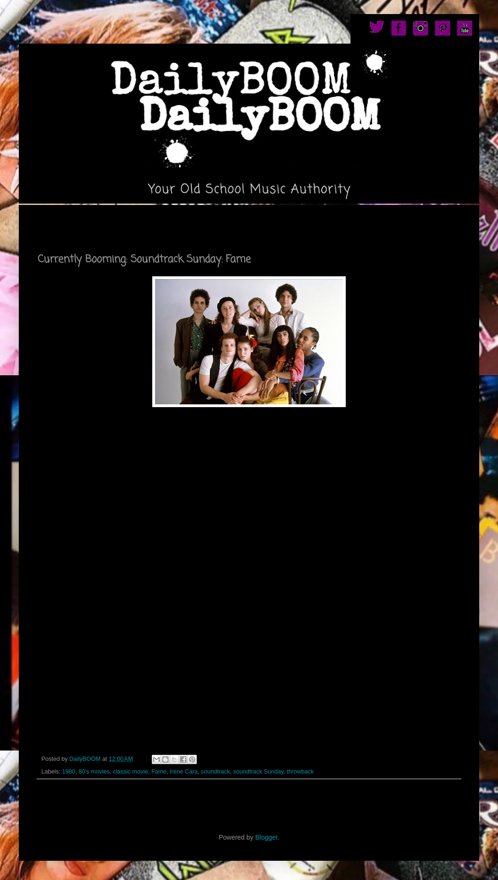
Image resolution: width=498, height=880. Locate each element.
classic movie (130, 771)
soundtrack (215, 771)
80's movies (93, 771)
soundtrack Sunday (258, 771)
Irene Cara (184, 771)
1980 (68, 771)
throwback (300, 771)
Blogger (266, 837)
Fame (158, 771)
